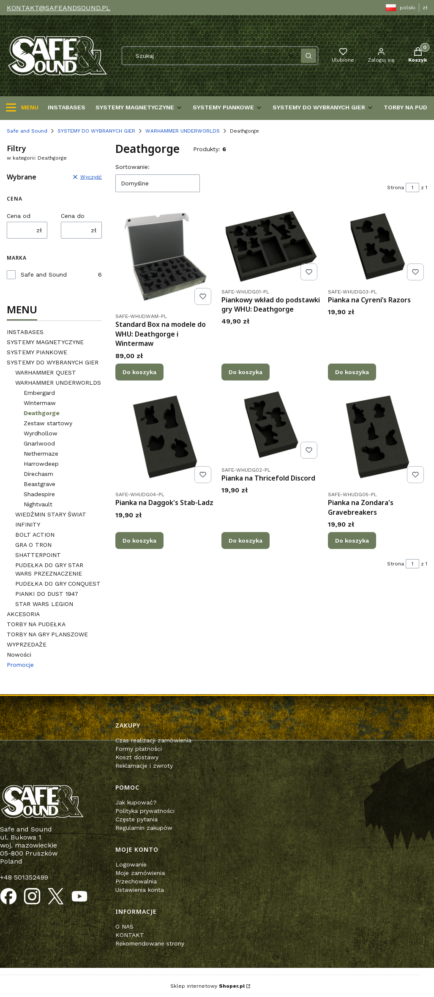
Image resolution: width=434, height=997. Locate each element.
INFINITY (27, 524)
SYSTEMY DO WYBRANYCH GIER (96, 131)
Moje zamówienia (140, 872)
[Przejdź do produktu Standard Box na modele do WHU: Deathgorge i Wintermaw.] (165, 258)
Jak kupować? (136, 802)
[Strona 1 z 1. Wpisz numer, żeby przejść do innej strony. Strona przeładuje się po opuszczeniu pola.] (412, 187)
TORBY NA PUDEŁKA (36, 624)
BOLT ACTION (35, 534)
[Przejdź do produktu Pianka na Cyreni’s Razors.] (377, 246)
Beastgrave (39, 484)
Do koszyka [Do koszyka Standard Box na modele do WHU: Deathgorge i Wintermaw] (139, 372)
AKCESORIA (23, 614)
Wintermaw (40, 402)
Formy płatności (138, 748)
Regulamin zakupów (143, 827)
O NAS (124, 926)
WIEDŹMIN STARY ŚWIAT (50, 514)
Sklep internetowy (207, 986)
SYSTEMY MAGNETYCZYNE (45, 342)
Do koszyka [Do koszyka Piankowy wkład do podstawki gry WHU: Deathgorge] (245, 372)
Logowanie (131, 864)
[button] (308, 56)
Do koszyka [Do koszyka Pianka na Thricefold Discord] (245, 540)
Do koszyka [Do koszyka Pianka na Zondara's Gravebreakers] (352, 540)
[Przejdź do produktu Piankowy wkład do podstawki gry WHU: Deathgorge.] (271, 246)
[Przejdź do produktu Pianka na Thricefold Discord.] (271, 424)
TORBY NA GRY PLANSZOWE (47, 634)
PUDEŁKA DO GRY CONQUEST (58, 583)
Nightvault (38, 504)
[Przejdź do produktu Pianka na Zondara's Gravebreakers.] (377, 436)
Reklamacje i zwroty (144, 765)
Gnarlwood (39, 443)
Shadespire (39, 494)
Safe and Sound (27, 131)
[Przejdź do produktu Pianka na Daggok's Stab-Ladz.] (165, 436)
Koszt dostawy (136, 757)
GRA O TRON (33, 544)
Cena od (18, 215)
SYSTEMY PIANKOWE (37, 352)
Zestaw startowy (48, 423)
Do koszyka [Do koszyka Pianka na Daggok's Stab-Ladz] (139, 540)
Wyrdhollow (40, 433)
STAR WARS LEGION (44, 603)
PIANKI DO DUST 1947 (46, 593)
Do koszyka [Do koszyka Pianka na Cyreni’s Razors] (352, 372)
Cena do (73, 215)
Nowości (19, 654)
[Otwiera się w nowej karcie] (8, 896)
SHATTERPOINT (38, 554)
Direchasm (38, 473)
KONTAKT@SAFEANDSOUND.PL (58, 8)
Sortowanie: (132, 166)
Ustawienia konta (139, 889)
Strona (395, 187)
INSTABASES (25, 332)
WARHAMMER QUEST (45, 372)
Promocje (20, 664)
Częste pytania (136, 819)
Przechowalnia (136, 881)
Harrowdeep (41, 463)
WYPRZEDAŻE (26, 644)
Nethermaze (41, 453)
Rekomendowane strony (149, 943)
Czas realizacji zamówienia (153, 740)
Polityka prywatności (145, 810)
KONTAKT (129, 935)
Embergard (39, 392)
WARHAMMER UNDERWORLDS (182, 131)
